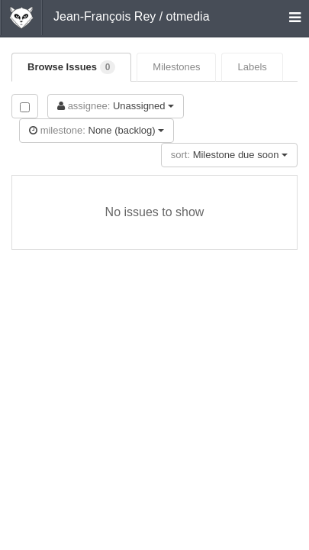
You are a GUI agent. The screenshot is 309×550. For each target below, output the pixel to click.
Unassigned (115, 106)
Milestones (176, 67)
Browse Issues (71, 67)
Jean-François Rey (104, 16)
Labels (251, 67)
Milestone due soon (229, 154)
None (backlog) (96, 130)
